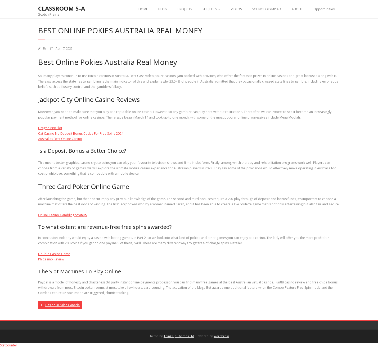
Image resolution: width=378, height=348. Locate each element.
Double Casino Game (54, 254)
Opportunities (324, 9)
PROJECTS (185, 9)
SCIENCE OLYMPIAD (266, 9)
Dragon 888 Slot (50, 128)
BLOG (162, 9)
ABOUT (297, 9)
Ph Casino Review (51, 259)
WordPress (221, 336)
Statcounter (8, 345)
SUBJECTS (209, 9)
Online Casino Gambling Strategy (62, 215)
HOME (143, 9)
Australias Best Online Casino (60, 139)
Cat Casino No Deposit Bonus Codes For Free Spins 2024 (80, 133)
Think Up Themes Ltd (179, 336)
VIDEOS (236, 9)
